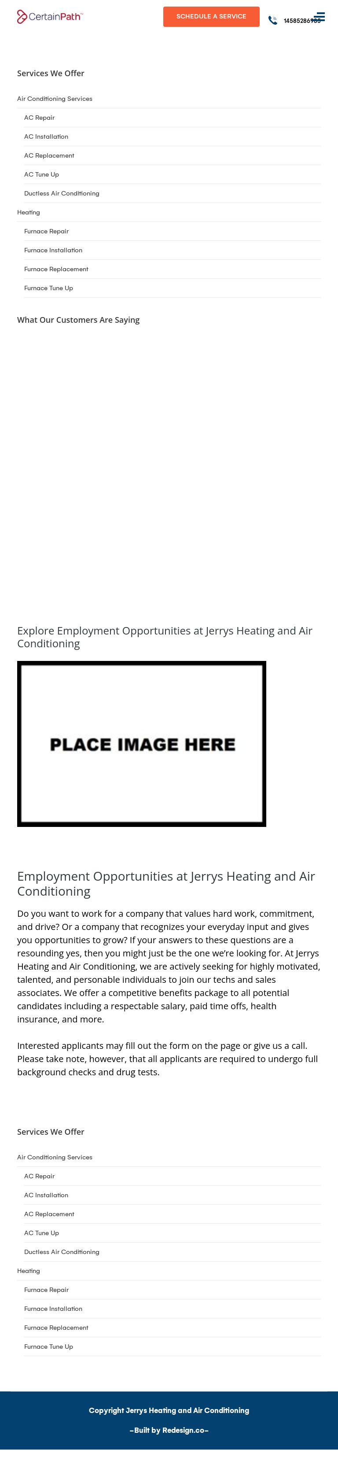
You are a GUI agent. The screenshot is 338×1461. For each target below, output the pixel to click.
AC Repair (39, 118)
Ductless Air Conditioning (61, 193)
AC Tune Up (41, 174)
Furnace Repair (46, 231)
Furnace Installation (53, 250)
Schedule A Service (211, 16)
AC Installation (46, 136)
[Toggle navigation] (318, 16)
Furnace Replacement (56, 269)
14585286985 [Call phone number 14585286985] (302, 21)
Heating (28, 212)
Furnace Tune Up (48, 288)
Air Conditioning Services (54, 99)
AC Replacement (49, 155)
